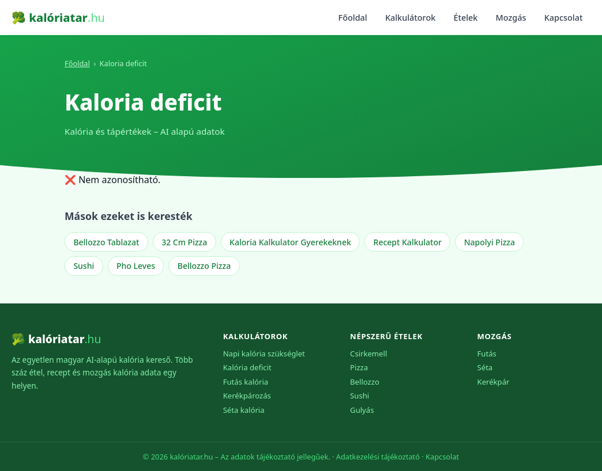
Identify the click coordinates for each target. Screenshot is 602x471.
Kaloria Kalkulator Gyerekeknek (290, 242)
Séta (485, 367)
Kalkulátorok (410, 17)
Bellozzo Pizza (204, 265)
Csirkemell (368, 353)
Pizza (359, 367)
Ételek (465, 17)
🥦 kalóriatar (58, 17)
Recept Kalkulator (408, 242)
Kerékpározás (247, 395)
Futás (486, 353)
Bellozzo (364, 382)
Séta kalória (244, 410)
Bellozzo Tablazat (106, 242)
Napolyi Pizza (489, 242)
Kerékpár (493, 382)
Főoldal (352, 17)
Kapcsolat (563, 17)
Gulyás (362, 410)
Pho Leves (135, 265)
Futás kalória (246, 382)
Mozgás (511, 17)
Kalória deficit (247, 367)
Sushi (83, 265)
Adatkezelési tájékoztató (378, 456)
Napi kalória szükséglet (264, 353)
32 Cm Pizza (184, 242)
